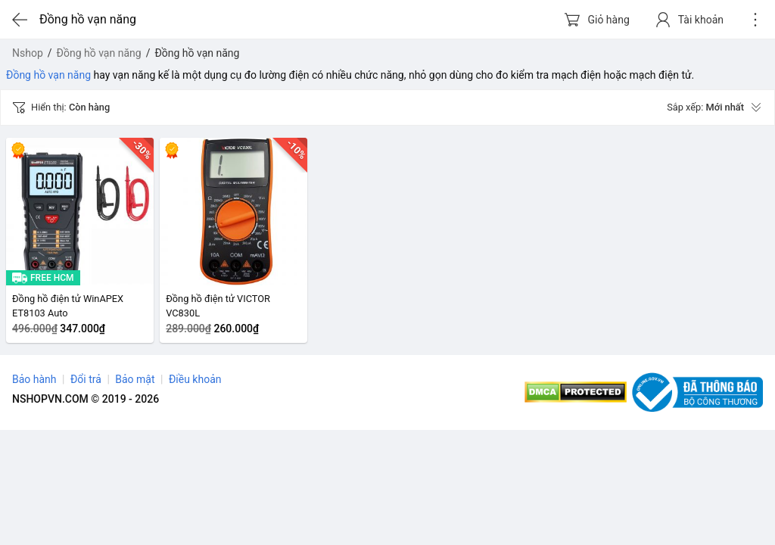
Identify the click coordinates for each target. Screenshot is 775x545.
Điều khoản (195, 379)
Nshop (27, 53)
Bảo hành (34, 379)
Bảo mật (134, 379)
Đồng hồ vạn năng (99, 53)
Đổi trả (85, 379)
